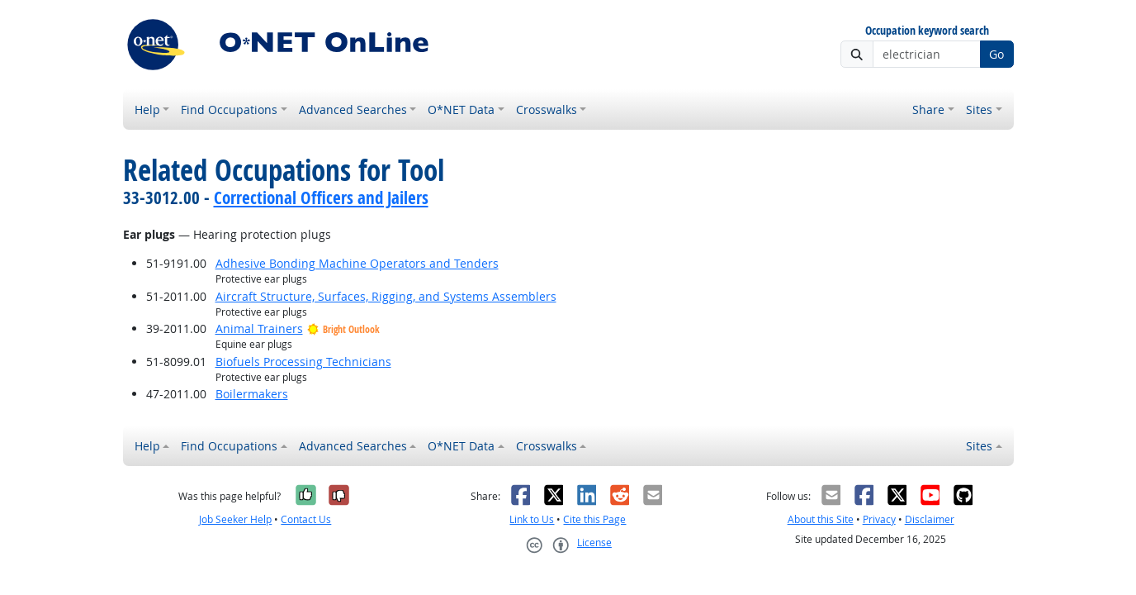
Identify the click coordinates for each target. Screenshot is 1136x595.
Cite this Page (594, 519)
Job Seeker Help (235, 519)
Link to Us (531, 519)
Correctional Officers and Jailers (321, 197)
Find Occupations (229, 109)
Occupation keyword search (927, 31)
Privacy (879, 519)
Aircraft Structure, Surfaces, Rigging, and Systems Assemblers (385, 296)
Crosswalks (546, 109)
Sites (979, 109)
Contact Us (306, 519)
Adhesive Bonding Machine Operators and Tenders (357, 263)
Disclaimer (929, 519)
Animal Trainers (259, 328)
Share (928, 109)
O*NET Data (461, 109)
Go (996, 54)
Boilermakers (251, 394)
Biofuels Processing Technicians (303, 361)
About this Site (821, 519)
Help (147, 109)
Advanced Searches (353, 109)
